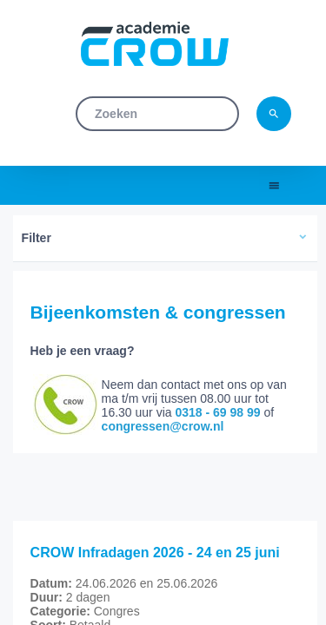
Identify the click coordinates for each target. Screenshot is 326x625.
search (274, 114)
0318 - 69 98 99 (217, 412)
